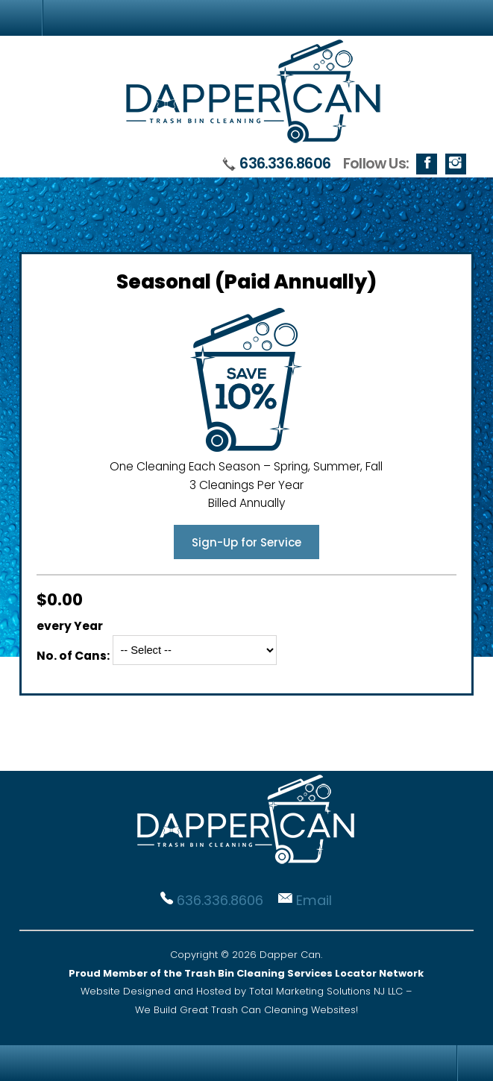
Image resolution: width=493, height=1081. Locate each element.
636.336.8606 (284, 164)
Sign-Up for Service (246, 542)
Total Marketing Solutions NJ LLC (326, 991)
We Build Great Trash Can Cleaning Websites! (246, 1010)
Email (314, 900)
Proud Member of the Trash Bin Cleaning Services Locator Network (246, 973)
